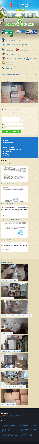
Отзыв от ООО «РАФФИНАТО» (8, 203)
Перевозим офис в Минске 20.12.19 (28, 434)
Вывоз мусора (9, 62)
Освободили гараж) (7, 298)
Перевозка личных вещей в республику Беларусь (26, 436)
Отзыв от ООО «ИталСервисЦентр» (10, 219)
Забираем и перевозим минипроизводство (7, 430)
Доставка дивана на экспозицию (11, 351)
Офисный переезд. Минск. (9, 280)
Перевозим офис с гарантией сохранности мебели (8, 426)
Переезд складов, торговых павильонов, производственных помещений (17, 45)
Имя (3, 124)
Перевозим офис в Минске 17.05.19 (12, 369)
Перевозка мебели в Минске (27, 50)
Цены (7, 36)
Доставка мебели (7, 333)
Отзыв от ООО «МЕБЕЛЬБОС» (8, 183)
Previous (4, 81)
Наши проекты (6, 263)
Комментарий (6, 116)
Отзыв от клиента (5, 163)
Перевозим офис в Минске (26, 428)
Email (4, 127)
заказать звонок (20, 9)
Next (9, 81)
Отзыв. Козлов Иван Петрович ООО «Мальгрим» (13, 253)
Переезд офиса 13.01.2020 (26, 433)
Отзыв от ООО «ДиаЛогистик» (8, 239)
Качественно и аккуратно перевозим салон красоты (16, 315)
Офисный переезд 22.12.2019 (8, 434)
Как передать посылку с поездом (9, 435)
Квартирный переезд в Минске (22, 36)
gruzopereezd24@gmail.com (11, 418)
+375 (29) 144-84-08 (21, 6)
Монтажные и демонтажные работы (15, 58)
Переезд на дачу (10, 50)
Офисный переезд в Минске (13, 40)
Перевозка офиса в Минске (8, 423)
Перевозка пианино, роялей (13, 54)
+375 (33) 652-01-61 (21, 4)
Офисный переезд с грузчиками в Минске (14, 386)
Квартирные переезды (8, 404)
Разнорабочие (34, 58)
